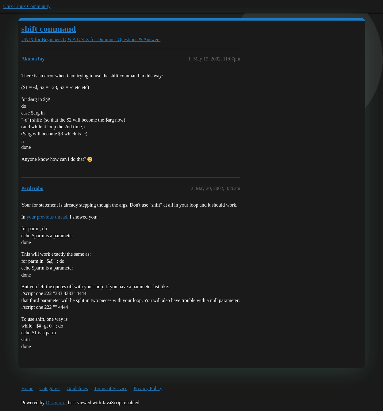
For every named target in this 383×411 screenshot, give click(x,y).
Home (27, 388)
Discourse (55, 402)
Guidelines (77, 388)
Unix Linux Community (27, 6)
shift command (48, 28)
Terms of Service (110, 388)
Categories (50, 388)
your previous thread (47, 216)
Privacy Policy (147, 388)
